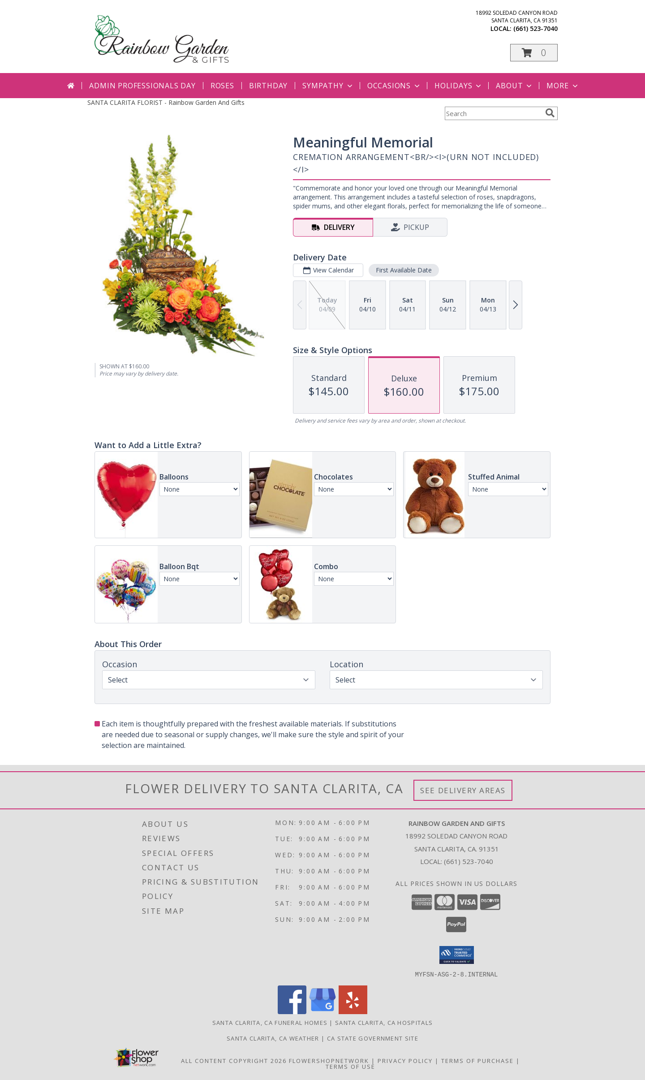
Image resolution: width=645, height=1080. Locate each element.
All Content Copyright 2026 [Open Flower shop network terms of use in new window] (234, 1060)
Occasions (394, 86)
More (562, 86)
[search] (550, 113)
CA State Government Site (372, 1038)
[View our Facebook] (292, 1011)
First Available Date (404, 270)
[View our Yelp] (353, 1011)
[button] (534, 52)
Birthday (268, 86)
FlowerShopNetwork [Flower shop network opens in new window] (329, 1060)
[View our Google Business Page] (322, 1011)
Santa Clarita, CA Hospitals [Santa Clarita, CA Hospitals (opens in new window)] (384, 1022)
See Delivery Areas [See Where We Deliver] (463, 790)
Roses (222, 86)
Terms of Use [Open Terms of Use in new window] (350, 1066)
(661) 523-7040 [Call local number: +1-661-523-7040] (535, 28)
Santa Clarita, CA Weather (273, 1038)
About (514, 86)
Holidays (458, 86)
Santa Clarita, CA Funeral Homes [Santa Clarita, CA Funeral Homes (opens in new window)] (269, 1022)
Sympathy (328, 86)
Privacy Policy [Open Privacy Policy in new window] (405, 1060)
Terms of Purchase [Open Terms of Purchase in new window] (477, 1060)
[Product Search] (493, 113)
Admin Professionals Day (142, 86)
